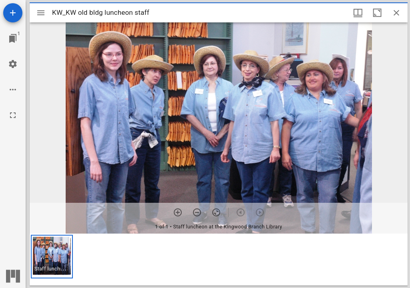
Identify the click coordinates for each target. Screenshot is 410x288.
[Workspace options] (12, 89)
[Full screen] (12, 115)
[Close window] (396, 12)
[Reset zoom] (216, 212)
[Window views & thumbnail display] (358, 12)
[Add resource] (12, 12)
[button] (52, 256)
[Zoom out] (197, 212)
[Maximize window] (377, 12)
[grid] (219, 260)
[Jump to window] (12, 38)
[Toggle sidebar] (40, 12)
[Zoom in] (177, 212)
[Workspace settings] (12, 64)
